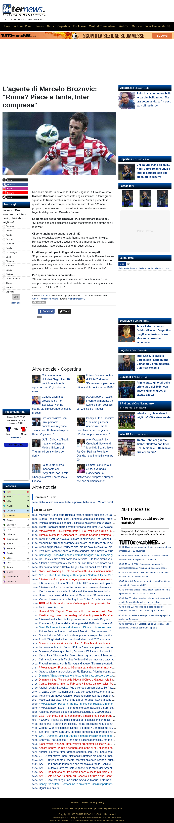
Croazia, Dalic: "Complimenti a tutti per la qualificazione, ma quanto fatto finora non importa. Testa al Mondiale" (104, 691)
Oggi (122, 264)
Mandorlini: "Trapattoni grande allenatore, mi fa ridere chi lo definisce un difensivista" (89, 543)
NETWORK (57, 808)
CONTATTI (100, 808)
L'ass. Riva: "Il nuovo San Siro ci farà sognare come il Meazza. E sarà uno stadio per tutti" (92, 655)
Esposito (10, 291)
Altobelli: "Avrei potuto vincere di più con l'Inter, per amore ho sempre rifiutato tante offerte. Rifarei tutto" (100, 563)
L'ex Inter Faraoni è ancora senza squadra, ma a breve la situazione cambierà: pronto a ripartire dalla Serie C (104, 551)
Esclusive (125, 320)
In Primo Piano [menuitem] (23, 26)
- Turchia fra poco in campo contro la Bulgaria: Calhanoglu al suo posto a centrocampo (99, 619)
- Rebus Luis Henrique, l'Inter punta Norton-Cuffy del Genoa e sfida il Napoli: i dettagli (92, 575)
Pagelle (124, 350)
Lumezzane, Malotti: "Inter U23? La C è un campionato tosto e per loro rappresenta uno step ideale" (98, 647)
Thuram (9, 283)
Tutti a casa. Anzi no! (51, 607)
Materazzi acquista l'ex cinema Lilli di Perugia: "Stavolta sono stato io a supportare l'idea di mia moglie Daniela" (105, 699)
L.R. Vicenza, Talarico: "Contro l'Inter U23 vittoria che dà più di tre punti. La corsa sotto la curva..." (97, 583)
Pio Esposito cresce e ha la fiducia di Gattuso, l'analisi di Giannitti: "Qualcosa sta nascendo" (93, 591)
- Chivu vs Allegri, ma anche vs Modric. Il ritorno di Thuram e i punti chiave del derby (50, 447)
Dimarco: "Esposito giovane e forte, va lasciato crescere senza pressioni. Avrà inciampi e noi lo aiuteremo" (102, 675)
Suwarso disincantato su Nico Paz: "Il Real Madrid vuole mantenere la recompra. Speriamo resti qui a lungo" (103, 643)
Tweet (65, 311)
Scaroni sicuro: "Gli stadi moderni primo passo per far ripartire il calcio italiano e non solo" (92, 635)
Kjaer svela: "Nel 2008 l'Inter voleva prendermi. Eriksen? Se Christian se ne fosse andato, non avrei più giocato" (105, 743)
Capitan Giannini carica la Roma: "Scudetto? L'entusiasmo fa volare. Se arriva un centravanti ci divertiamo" (102, 727)
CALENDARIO (86, 808)
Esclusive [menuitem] (79, 26)
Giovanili (125, 377)
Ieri (128, 264)
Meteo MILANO (16, 445)
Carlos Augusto (13, 278)
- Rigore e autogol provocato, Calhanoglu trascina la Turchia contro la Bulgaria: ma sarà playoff (104, 579)
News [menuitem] (50, 26)
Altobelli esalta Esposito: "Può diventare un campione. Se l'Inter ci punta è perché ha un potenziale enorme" (102, 687)
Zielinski (10, 274)
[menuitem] (168, 26)
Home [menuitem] (6, 26)
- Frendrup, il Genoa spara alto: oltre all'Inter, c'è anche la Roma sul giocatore (93, 667)
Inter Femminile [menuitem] (155, 26)
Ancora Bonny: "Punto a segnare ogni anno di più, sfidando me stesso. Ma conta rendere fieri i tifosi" (98, 747)
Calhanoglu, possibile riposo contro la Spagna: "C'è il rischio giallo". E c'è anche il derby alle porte (97, 555)
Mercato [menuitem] (137, 26)
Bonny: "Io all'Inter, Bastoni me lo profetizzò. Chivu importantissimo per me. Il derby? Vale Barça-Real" (99, 784)
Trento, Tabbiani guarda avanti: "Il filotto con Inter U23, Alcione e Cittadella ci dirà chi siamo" (93, 527)
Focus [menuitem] (40, 26)
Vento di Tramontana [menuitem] (102, 26)
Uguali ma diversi (49, 788)
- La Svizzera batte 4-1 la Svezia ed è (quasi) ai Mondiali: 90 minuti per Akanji (93, 531)
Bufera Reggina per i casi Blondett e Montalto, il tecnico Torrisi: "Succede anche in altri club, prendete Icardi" (103, 518)
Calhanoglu (11, 252)
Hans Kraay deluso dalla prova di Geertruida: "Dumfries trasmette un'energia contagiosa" (92, 595)
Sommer (10, 226)
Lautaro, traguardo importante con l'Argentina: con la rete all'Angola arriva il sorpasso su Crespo (50, 473)
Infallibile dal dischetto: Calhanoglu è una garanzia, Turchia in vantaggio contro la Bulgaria (95, 603)
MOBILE (111, 808)
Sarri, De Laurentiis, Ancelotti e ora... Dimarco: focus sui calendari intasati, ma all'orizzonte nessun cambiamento (105, 627)
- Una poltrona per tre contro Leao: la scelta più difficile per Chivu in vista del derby (91, 772)
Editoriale (125, 87)
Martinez (10, 265)
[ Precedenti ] (16, 437)
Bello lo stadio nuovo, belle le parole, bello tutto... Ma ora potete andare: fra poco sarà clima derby (97, 502)
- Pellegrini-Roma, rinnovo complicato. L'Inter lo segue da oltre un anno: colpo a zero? (98, 703)
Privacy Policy (97, 802)
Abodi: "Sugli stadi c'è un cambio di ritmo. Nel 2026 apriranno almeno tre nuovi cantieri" (90, 639)
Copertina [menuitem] (63, 26)
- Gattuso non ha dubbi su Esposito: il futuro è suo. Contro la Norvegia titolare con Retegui (95, 776)
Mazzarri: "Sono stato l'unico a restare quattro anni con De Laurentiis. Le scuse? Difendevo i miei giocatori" (102, 514)
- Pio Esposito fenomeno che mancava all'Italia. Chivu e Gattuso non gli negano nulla (92, 764)
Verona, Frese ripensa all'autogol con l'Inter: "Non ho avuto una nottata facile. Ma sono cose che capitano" (102, 599)
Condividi (46, 311)
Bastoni (9, 239)
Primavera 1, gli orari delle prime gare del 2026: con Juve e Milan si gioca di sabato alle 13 (92, 623)
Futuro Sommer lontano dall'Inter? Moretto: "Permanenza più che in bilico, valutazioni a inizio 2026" (98, 631)
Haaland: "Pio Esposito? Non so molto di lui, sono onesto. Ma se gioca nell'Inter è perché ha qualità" (98, 611)
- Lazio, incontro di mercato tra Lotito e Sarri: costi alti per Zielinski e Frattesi (93, 707)
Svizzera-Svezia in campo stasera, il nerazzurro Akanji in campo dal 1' (90, 587)
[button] (16, 297)
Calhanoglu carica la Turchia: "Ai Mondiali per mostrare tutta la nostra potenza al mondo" (91, 659)
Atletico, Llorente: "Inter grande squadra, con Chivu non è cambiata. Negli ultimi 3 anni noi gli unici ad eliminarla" (105, 752)
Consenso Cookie (79, 802)
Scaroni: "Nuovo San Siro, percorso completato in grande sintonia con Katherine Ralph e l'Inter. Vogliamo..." (50, 426)
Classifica (10, 486)
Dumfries (10, 243)
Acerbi (9, 235)
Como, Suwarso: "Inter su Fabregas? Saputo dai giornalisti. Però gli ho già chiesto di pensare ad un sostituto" (104, 683)
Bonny (9, 270)
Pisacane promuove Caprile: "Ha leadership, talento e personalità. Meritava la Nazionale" (92, 695)
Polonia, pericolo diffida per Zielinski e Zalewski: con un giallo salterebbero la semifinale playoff (95, 522)
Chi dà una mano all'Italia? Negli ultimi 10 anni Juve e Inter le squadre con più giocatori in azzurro (51, 383)
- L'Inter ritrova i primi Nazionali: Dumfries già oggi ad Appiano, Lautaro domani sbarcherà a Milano (99, 756)
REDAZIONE (71, 808)
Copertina (45, 295)
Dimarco (10, 261)
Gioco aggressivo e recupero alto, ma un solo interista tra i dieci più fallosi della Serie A (90, 547)
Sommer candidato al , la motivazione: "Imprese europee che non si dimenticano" (95, 473)
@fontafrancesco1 (76, 298)
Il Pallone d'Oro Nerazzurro (136, 403)
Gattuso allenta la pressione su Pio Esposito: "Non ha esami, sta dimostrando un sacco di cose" (51, 404)
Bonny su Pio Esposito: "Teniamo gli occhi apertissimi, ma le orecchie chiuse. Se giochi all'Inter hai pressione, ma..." (95, 426)
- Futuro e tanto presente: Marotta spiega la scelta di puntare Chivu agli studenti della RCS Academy (101, 760)
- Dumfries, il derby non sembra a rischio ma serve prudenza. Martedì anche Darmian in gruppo (98, 715)
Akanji (9, 230)
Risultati (16, 303)
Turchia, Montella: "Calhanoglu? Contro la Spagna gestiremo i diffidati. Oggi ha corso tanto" (93, 535)
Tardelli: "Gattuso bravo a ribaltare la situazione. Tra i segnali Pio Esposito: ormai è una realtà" (94, 539)
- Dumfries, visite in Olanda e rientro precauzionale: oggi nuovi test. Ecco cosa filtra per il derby (98, 735)
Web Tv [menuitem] (123, 26)
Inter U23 (125, 434)
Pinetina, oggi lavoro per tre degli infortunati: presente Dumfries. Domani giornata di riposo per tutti (97, 615)
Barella (9, 248)
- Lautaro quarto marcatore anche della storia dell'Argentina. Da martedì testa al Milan (93, 768)
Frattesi (9, 287)
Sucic (8, 257)
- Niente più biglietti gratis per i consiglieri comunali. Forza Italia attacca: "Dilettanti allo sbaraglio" (101, 719)
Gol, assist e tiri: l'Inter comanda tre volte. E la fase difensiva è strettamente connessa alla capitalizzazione (102, 559)
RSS (120, 808)
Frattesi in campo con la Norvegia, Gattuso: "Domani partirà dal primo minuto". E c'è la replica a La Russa (101, 663)
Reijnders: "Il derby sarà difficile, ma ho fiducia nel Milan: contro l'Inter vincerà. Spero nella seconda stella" (102, 723)
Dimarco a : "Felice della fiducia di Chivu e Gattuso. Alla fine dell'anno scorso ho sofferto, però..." (98, 679)
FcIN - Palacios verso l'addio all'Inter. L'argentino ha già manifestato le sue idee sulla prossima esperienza (154, 334)
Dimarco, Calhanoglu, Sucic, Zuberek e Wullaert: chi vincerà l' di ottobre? (99, 651)
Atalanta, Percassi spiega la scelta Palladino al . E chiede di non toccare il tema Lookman (103, 711)
